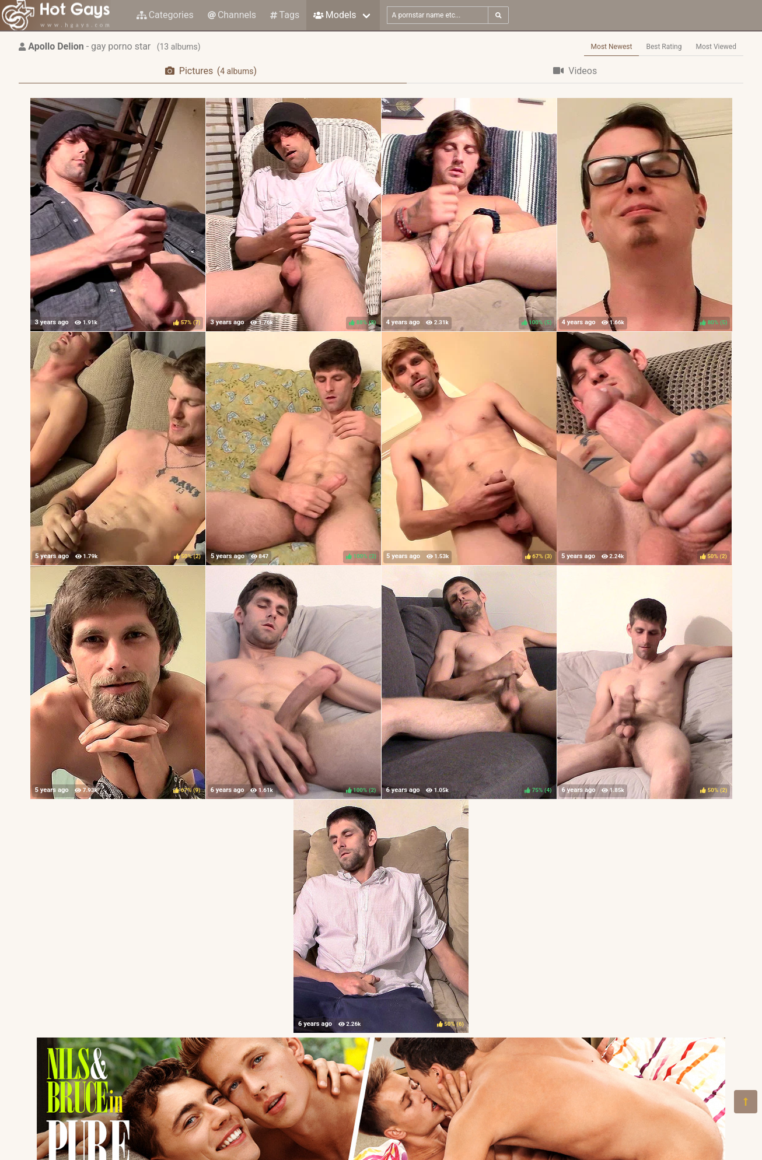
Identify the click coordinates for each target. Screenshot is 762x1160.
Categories (165, 14)
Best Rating (663, 47)
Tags (284, 14)
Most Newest (611, 47)
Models (334, 14)
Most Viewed (716, 47)
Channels (232, 14)
